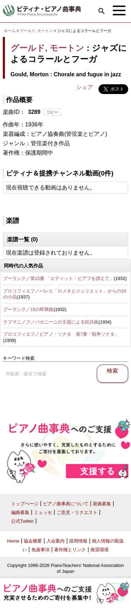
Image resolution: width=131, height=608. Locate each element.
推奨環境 (99, 549)
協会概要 (33, 541)
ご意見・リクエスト (77, 512)
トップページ (24, 503)
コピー (52, 112)
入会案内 (55, 541)
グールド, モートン (36, 31)
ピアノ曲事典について (65, 503)
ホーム (9, 31)
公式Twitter (22, 521)
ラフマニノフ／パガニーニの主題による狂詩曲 (51, 322)
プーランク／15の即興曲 (28, 309)
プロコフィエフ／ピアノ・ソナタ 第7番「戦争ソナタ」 (61, 334)
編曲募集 (20, 512)
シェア (84, 87)
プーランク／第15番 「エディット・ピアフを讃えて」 (58, 278)
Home (13, 541)
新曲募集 (102, 503)
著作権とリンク (70, 549)
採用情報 (78, 541)
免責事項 (40, 549)
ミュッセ (43, 512)
